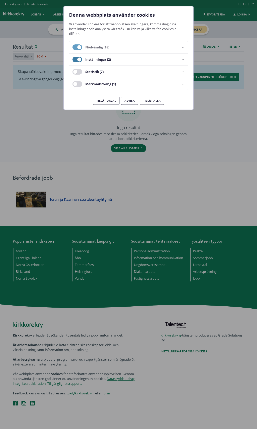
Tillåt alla (152, 101)
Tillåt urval (106, 101)
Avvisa (129, 101)
